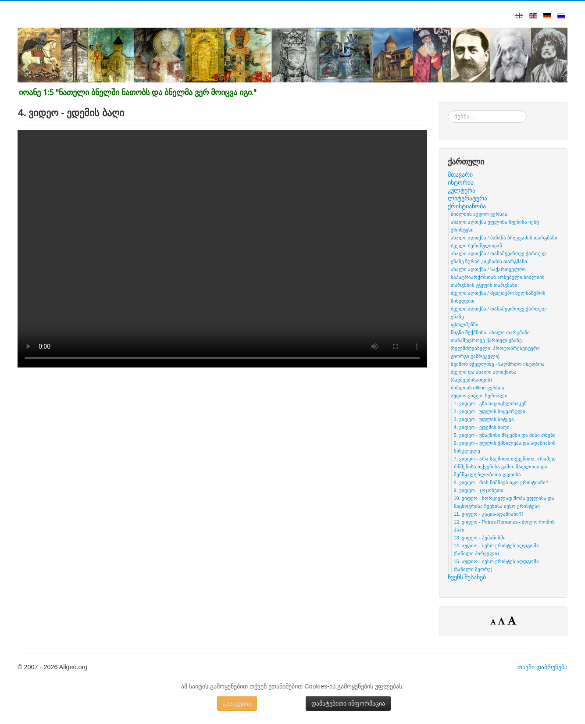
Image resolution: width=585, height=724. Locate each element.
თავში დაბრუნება (542, 667)
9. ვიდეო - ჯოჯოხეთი (478, 490)
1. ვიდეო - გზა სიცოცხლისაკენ (490, 403)
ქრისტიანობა (467, 206)
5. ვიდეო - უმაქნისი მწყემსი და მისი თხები (505, 435)
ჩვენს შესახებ (467, 577)
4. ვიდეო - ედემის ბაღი (482, 427)
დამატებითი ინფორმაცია (348, 703)
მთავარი (460, 174)
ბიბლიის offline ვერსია (477, 387)
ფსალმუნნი (464, 324)
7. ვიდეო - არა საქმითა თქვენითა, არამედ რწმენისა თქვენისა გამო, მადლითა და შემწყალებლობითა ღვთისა (505, 466)
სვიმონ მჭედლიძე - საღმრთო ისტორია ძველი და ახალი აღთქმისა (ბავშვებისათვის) (498, 371)
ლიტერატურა (467, 198)
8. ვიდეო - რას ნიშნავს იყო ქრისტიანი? (501, 482)
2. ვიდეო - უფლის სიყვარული (489, 411)
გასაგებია (237, 703)
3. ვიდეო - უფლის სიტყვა (484, 419)
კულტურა (461, 190)
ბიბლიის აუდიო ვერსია (479, 214)
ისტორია (461, 182)
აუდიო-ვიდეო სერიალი (479, 395)
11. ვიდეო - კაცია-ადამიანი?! (488, 514)
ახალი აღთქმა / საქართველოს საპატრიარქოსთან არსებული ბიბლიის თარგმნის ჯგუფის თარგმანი (498, 277)
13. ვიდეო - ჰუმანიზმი (480, 537)
